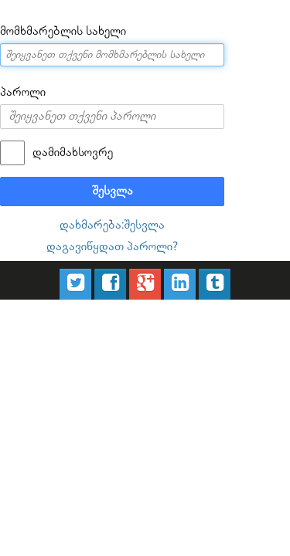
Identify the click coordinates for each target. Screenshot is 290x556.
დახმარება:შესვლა (112, 203)
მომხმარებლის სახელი (52, 30)
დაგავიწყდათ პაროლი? (112, 221)
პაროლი (18, 87)
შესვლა (112, 173)
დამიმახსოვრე (59, 139)
